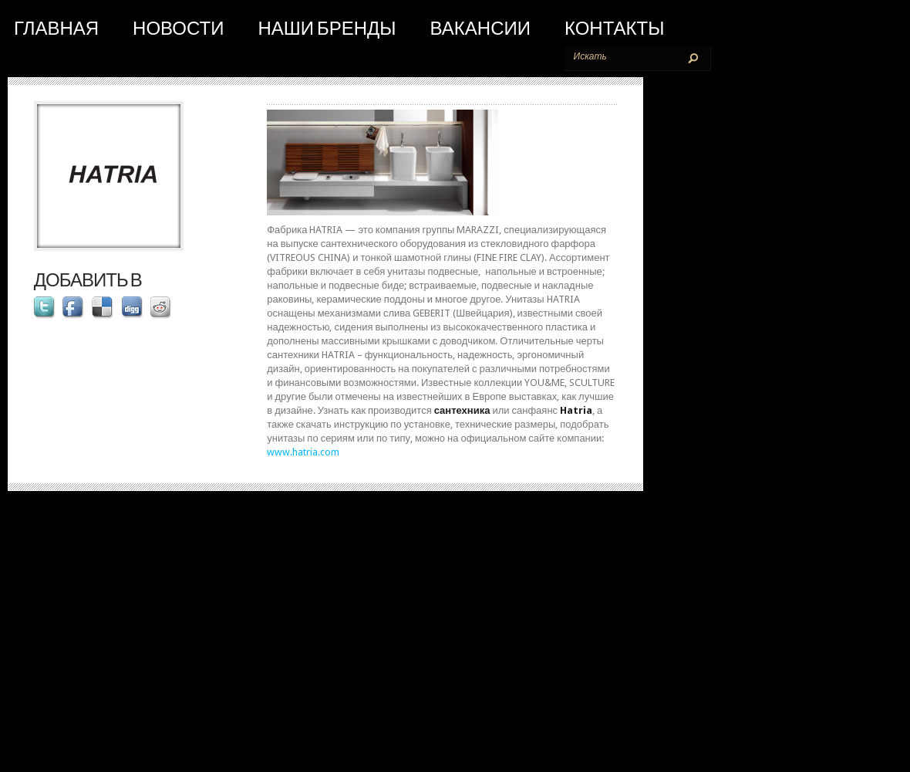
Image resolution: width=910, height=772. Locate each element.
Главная (56, 28)
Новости (178, 28)
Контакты (614, 28)
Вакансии (480, 28)
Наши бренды (327, 28)
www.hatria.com (303, 452)
